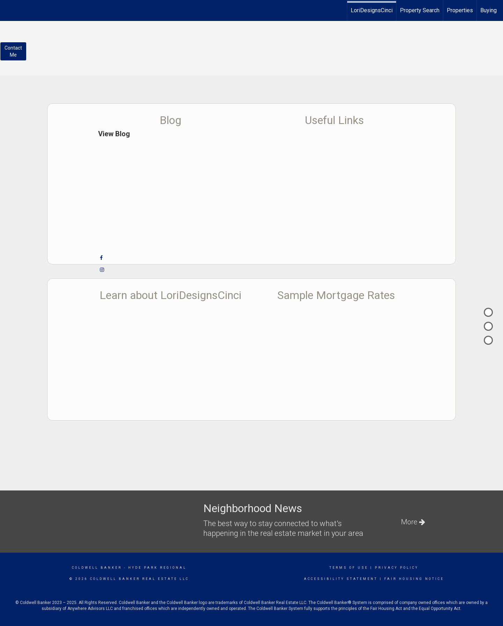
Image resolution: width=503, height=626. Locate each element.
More (413, 522)
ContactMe (13, 51)
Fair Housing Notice (414, 579)
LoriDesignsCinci (372, 10)
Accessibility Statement (341, 579)
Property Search (419, 10)
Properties (460, 10)
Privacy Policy (396, 567)
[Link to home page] (9, 9)
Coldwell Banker (97, 567)
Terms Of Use (348, 567)
